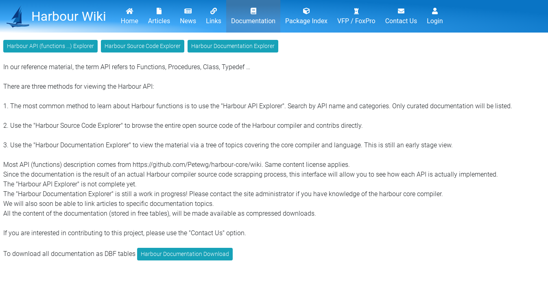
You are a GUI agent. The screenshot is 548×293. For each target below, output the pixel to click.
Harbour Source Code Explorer (143, 46)
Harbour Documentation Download (185, 254)
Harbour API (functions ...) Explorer (50, 46)
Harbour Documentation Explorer (233, 46)
